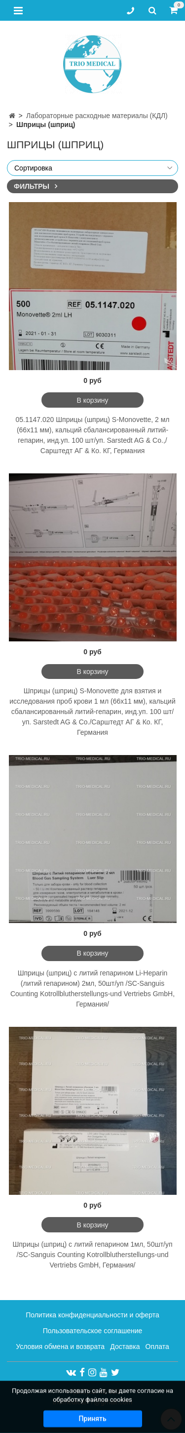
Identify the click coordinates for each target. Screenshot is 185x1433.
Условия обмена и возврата (60, 1346)
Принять (92, 1423)
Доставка (125, 1346)
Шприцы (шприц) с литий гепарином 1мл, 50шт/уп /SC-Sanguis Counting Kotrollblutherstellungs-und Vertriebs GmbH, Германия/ (92, 1254)
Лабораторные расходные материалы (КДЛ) (97, 116)
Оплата (157, 1346)
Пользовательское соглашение (93, 1331)
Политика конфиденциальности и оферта (92, 1315)
